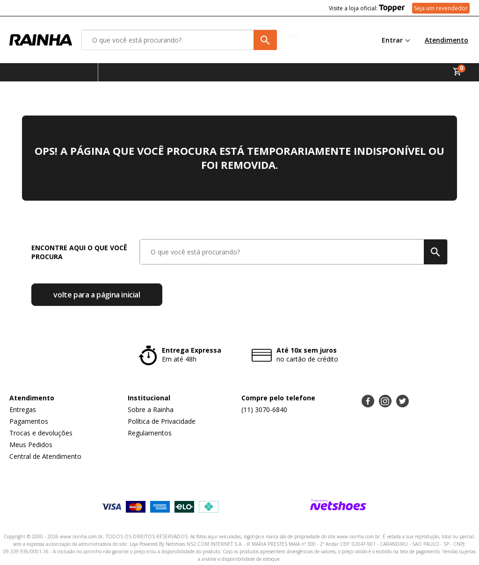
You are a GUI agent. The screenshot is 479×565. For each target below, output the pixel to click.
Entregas (22, 409)
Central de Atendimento (45, 456)
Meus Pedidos (30, 444)
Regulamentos (150, 432)
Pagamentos (28, 421)
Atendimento (446, 40)
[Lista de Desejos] (322, 39)
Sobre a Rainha (151, 409)
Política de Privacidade (162, 421)
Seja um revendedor (441, 8)
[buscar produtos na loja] (265, 40)
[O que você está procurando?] (179, 40)
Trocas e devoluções (41, 432)
